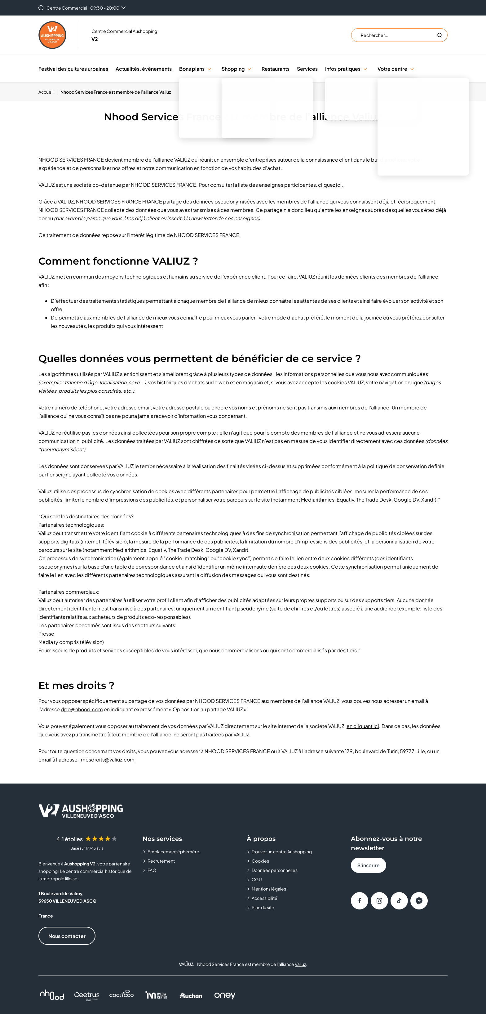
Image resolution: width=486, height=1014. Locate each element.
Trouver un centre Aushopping (282, 851)
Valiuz (300, 964)
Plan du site (263, 907)
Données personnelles (275, 870)
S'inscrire (368, 865)
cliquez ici (330, 184)
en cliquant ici (363, 726)
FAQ (152, 870)
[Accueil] (47, 92)
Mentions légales (269, 888)
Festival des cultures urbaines (73, 68)
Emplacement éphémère (173, 851)
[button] (209, 68)
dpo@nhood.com (82, 709)
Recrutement (161, 861)
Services (307, 68)
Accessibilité (264, 898)
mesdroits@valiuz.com (108, 759)
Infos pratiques (342, 68)
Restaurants (275, 68)
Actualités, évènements (144, 68)
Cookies (260, 861)
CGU (257, 879)
